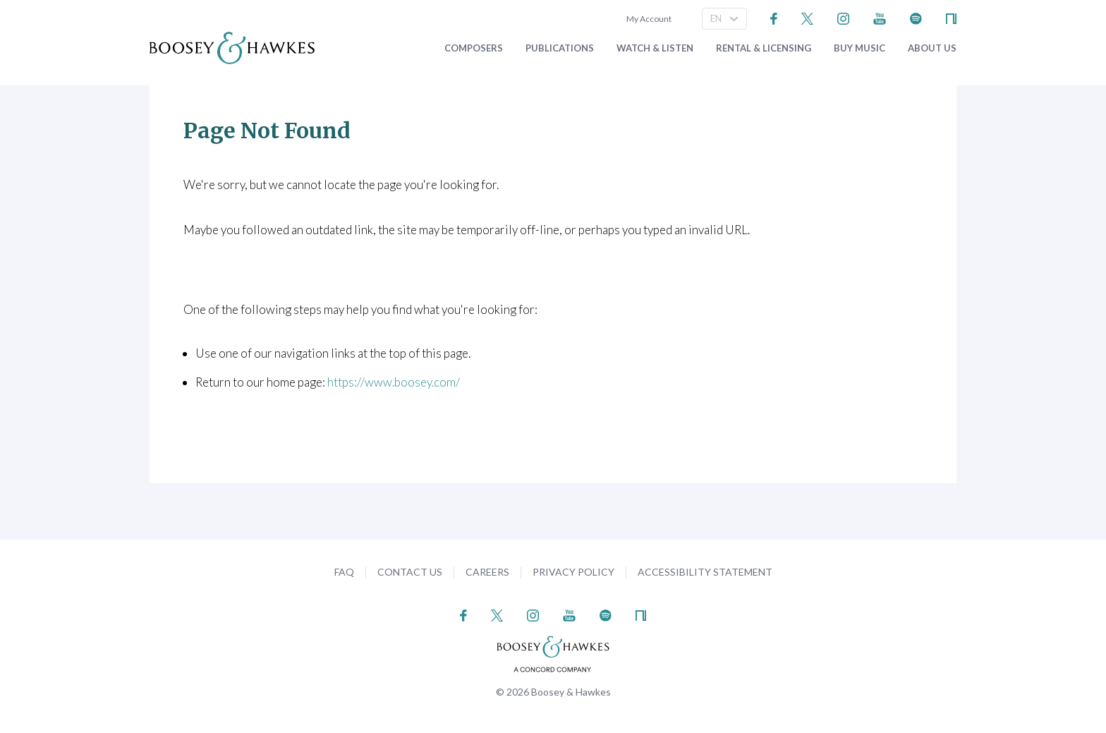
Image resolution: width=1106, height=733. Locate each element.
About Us (932, 48)
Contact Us (409, 572)
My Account (648, 18)
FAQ (344, 572)
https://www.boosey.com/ (393, 382)
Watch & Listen (654, 48)
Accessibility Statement (705, 572)
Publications (559, 48)
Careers (487, 572)
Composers (473, 48)
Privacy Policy (573, 572)
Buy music (859, 48)
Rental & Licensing (763, 48)
